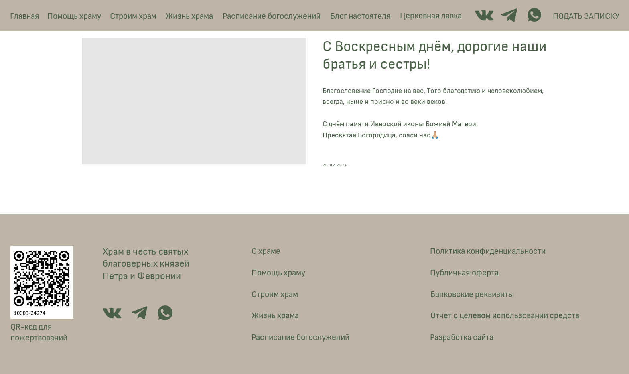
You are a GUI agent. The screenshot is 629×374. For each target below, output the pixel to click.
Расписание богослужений (272, 16)
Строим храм (133, 16)
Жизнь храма (189, 16)
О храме (266, 251)
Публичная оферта (464, 273)
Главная (24, 16)
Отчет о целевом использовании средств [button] (504, 316)
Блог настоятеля (360, 16)
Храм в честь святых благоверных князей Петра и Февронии (146, 263)
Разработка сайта (461, 337)
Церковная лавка (431, 16)
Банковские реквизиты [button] (472, 294)
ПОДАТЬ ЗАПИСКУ (586, 16)
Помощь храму (74, 16)
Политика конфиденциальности (488, 251)
